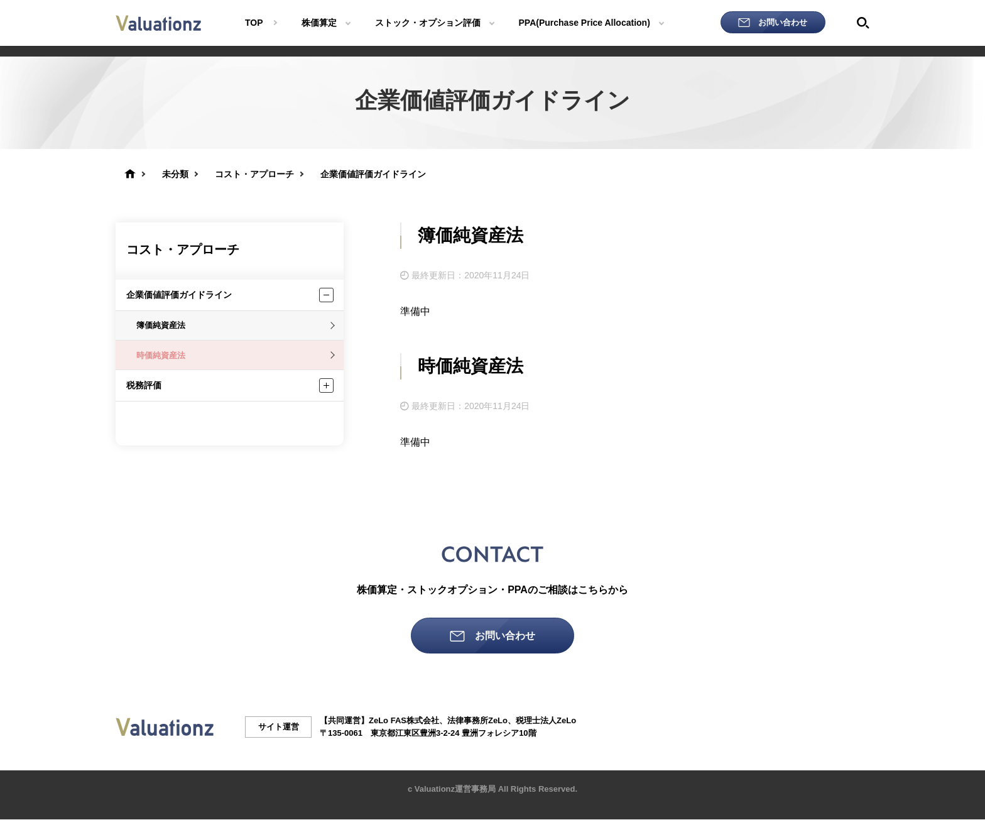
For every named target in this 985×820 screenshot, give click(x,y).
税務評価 (143, 385)
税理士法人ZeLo (546, 721)
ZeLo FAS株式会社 (404, 721)
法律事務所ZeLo (477, 721)
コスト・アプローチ (182, 249)
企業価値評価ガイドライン (179, 295)
